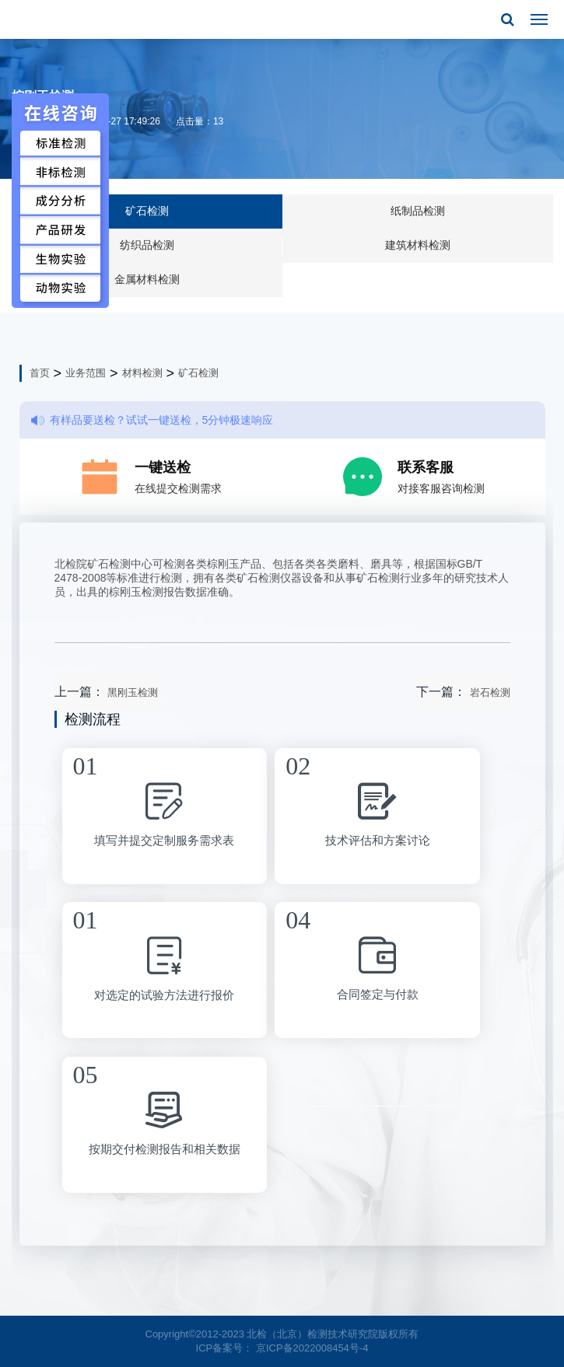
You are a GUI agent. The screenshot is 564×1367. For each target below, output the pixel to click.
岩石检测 (490, 692)
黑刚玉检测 (132, 692)
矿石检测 (147, 211)
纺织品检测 (147, 245)
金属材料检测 (147, 279)
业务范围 (85, 373)
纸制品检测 (418, 211)
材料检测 (142, 373)
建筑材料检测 (417, 245)
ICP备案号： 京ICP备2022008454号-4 (282, 1348)
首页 (40, 373)
